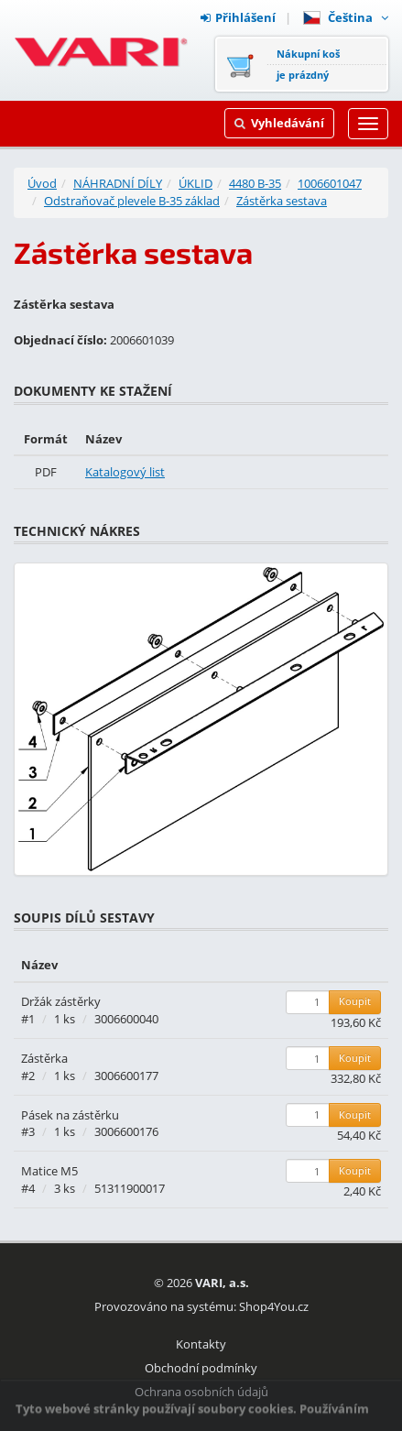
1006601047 (330, 183)
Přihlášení (238, 17)
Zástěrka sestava (281, 200)
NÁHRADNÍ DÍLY (117, 183)
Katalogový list (125, 472)
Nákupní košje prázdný (308, 64)
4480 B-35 (255, 183)
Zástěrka (44, 1058)
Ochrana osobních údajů (201, 1391)
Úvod (42, 183)
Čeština (345, 17)
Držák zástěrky (61, 1001)
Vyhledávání (279, 123)
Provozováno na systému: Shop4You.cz (201, 1306)
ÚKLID (195, 183)
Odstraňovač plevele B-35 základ (132, 200)
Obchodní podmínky (201, 1368)
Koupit (355, 1001)
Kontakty (201, 1344)
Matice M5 (49, 1171)
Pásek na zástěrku (70, 1115)
